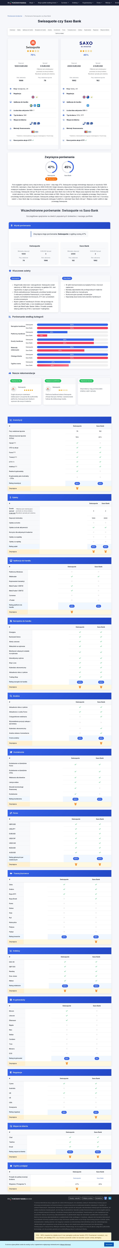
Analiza (69, 31)
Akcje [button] (31, 3)
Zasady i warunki (74, 1201)
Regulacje (55, 35)
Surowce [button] (64, 3)
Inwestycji (14, 31)
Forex (90, 31)
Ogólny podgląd (84, 35)
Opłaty (24, 31)
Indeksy (32, 35)
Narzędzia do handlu (55, 31)
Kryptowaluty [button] (87, 3)
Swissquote (77, 1181)
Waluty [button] (108, 3)
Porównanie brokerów (15, 16)
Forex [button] (99, 3)
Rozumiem (109, 1244)
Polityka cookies (88, 1201)
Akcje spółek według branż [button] (47, 3)
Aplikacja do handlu (37, 31)
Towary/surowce (102, 31)
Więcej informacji (65, 1244)
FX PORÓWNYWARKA (17, 3)
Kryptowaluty (43, 35)
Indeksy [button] (75, 3)
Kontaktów (99, 1201)
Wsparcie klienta (69, 35)
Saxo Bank (100, 1181)
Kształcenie (80, 31)
